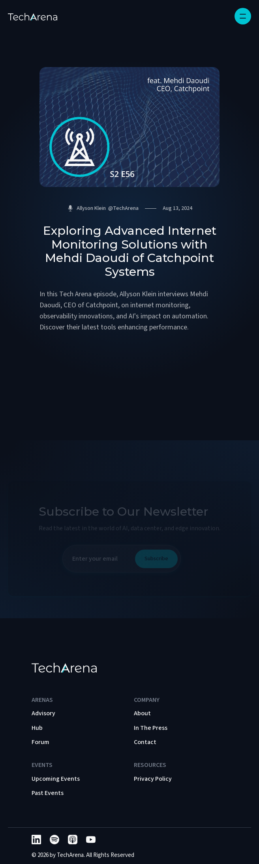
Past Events (48, 793)
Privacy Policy (153, 778)
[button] (243, 16)
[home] (32, 16)
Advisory (43, 713)
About (142, 713)
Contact (145, 742)
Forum (40, 742)
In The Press (150, 727)
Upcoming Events (56, 778)
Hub (37, 727)
